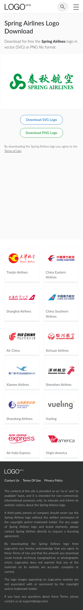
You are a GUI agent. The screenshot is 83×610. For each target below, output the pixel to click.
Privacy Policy (53, 480)
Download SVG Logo (41, 120)
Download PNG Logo (41, 133)
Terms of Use (12, 151)
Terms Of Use (32, 480)
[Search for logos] (63, 8)
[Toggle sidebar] (76, 7)
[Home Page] (17, 7)
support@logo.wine (35, 601)
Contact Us (11, 480)
